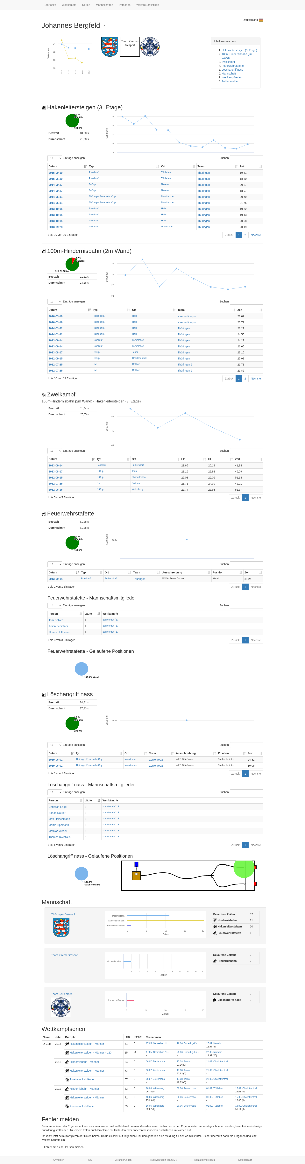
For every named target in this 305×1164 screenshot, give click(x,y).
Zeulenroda (156, 759)
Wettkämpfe (69, 4)
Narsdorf (165, 184)
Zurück (229, 235)
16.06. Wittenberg (155, 1088)
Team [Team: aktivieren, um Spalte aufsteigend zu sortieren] (201, 166)
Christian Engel (58, 806)
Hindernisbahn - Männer (82, 1061)
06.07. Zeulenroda (155, 1061)
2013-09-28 (56, 227)
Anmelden (58, 1160)
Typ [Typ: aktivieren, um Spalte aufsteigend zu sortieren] (91, 166)
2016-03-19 (56, 316)
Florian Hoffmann (59, 632)
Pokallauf (93, 172)
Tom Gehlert (56, 620)
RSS (89, 1160)
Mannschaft (229, 73)
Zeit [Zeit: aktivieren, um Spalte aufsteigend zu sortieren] (242, 166)
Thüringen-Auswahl (63, 914)
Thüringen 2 (185, 364)
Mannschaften (104, 4)
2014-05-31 (56, 196)
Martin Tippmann (59, 825)
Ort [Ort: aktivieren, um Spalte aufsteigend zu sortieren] (163, 166)
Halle (164, 208)
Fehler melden (230, 81)
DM (95, 364)
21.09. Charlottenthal (217, 1061)
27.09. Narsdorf (214, 1043)
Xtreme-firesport (187, 316)
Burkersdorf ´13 (110, 619)
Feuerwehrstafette (233, 65)
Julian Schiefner (58, 626)
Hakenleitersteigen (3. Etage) (239, 50)
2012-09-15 (56, 358)
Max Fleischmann (59, 818)
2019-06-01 (56, 759)
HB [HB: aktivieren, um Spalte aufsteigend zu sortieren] (183, 459)
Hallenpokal (99, 316)
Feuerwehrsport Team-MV (163, 1160)
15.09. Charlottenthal (246, 1088)
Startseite (50, 4)
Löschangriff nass (232, 69)
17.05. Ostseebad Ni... (157, 1043)
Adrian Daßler (57, 812)
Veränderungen (123, 1160)
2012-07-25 (56, 364)
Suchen (241, 158)
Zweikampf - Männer (80, 1079)
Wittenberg (137, 489)
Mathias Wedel (58, 831)
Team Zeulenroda (62, 994)
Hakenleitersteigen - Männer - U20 (88, 1052)
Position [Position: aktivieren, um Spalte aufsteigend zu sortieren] (218, 572)
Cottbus (136, 364)
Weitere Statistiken (149, 4)
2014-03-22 (56, 328)
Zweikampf (228, 61)
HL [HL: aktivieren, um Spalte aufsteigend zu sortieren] (210, 459)
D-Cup (92, 184)
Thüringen (204, 172)
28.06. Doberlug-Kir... (188, 1043)
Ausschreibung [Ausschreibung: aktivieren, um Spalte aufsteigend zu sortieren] (172, 572)
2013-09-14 (56, 340)
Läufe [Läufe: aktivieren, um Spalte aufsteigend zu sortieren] (88, 613)
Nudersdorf (167, 226)
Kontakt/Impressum (205, 1160)
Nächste (256, 235)
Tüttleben (166, 172)
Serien (86, 4)
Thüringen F (205, 221)
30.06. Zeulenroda (186, 1088)
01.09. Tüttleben (214, 1088)
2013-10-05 (56, 208)
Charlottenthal (139, 358)
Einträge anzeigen (66, 158)
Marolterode (167, 196)
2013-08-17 (56, 352)
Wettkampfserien (232, 77)
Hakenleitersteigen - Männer (84, 1043)
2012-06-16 (56, 489)
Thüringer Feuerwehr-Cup (102, 196)
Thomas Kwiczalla (60, 837)
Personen (125, 4)
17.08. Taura (183, 1061)
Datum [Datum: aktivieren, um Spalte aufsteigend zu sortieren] (53, 166)
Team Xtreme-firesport (64, 955)
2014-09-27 (56, 184)
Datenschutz (245, 1160)
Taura (135, 352)
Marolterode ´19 (111, 806)
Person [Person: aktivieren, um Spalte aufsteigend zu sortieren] (53, 613)
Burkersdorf (138, 340)
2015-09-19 (56, 172)
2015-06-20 (56, 178)
